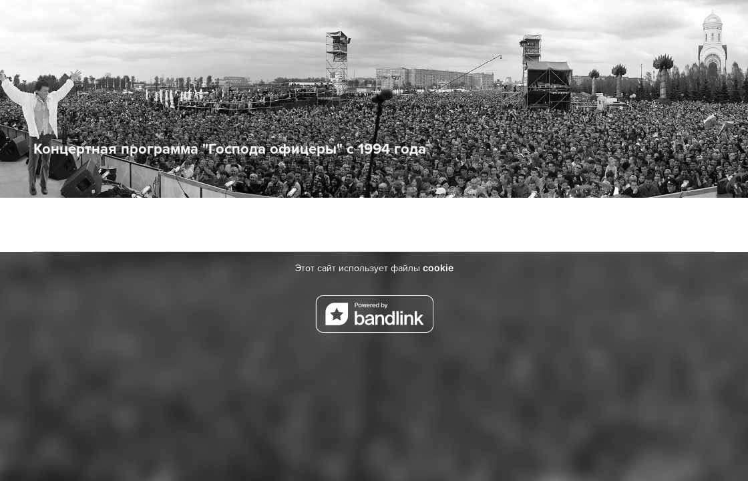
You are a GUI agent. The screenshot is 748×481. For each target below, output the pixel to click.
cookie (438, 267)
